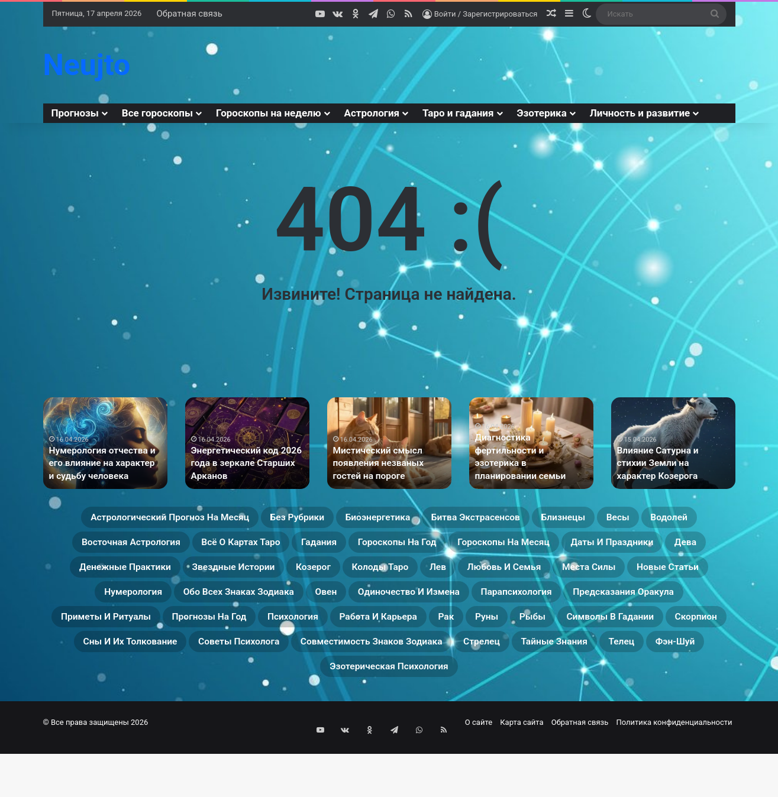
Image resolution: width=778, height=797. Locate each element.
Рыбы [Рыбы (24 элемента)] (673, 661)
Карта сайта (521, 775)
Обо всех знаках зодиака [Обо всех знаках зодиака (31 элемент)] (151, 633)
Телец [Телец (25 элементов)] (353, 718)
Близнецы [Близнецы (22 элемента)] (672, 519)
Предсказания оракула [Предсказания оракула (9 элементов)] (633, 633)
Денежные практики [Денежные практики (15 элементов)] (452, 576)
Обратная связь (189, 13)
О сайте (478, 775)
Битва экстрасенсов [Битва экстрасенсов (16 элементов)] (563, 519)
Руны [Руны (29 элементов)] (618, 661)
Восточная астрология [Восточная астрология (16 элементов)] (292, 547)
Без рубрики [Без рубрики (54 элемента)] (340, 519)
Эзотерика (542, 113)
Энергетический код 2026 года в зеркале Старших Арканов (241, 465)
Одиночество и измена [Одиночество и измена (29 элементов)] (363, 633)
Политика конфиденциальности (674, 775)
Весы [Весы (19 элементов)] (118, 547)
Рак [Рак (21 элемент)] (569, 661)
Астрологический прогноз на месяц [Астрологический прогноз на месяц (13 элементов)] (180, 519)
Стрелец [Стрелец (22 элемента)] (180, 718)
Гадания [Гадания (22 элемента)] (527, 547)
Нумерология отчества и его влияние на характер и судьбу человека (104, 465)
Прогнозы (75, 113)
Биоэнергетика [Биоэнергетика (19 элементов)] (440, 519)
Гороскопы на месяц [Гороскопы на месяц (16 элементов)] (128, 576)
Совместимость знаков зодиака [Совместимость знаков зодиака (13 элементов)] (632, 689)
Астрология (372, 113)
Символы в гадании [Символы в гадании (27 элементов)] (110, 689)
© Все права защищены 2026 (96, 775)
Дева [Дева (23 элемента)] (355, 576)
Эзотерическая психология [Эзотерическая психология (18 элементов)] (545, 718)
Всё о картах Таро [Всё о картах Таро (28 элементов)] (429, 547)
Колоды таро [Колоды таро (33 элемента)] (160, 604)
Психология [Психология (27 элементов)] (379, 661)
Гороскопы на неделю (268, 113)
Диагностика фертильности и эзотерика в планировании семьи (530, 465)
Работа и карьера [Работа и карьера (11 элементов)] (485, 661)
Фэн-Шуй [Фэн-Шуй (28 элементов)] (419, 718)
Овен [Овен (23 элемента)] (261, 633)
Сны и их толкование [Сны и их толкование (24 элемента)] (329, 689)
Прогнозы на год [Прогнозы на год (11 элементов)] (274, 661)
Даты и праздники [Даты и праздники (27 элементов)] (264, 576)
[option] (105, 443)
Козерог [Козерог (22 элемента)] (686, 576)
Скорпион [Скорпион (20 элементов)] (218, 689)
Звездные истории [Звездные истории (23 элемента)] (587, 576)
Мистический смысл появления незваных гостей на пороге (388, 465)
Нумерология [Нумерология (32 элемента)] (617, 604)
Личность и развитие (640, 113)
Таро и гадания (457, 113)
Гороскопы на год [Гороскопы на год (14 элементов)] (623, 547)
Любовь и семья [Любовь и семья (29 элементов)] (312, 604)
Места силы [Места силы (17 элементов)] (418, 604)
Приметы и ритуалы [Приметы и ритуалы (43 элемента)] (146, 661)
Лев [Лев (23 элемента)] (230, 604)
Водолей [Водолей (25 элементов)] (181, 547)
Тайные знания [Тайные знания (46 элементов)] (271, 718)
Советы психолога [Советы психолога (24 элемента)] (465, 689)
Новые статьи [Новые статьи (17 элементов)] (516, 604)
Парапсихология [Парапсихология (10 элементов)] (498, 633)
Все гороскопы (157, 113)
